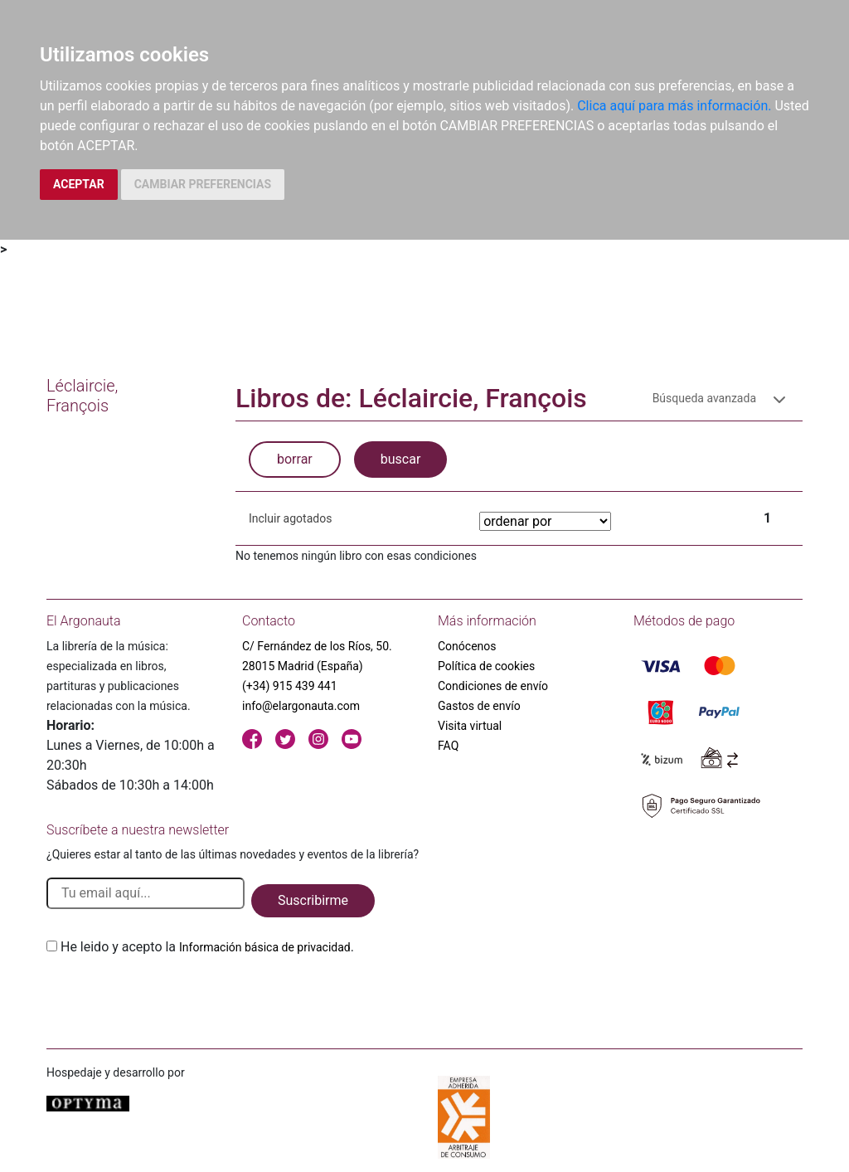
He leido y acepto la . (207, 947)
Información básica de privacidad (265, 947)
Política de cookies (486, 666)
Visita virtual (470, 725)
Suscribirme (313, 900)
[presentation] (172, 996)
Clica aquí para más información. (674, 106)
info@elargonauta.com (301, 705)
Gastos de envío (479, 705)
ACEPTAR (78, 184)
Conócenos (467, 646)
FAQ (448, 745)
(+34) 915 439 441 (289, 686)
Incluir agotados (290, 518)
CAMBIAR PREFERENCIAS (202, 184)
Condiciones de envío (493, 686)
